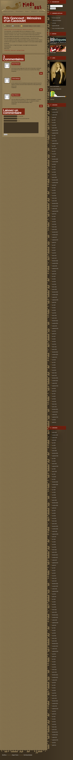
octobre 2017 (54, 237)
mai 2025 (54, 122)
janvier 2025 (54, 127)
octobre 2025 (54, 114)
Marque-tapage (58, 49)
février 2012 (54, 404)
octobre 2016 (54, 265)
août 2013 (54, 359)
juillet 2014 (54, 333)
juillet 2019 (54, 185)
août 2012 (54, 388)
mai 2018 (54, 219)
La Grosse (54, 23)
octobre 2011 (54, 414)
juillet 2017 (54, 242)
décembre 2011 (55, 409)
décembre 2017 (55, 232)
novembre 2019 (55, 182)
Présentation (20, 11)
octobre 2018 (54, 208)
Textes (27, 11)
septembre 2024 (55, 133)
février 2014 (54, 346)
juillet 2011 (54, 422)
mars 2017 (54, 252)
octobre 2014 (54, 325)
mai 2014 (54, 661)
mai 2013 (54, 687)
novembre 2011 (55, 411)
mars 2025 (54, 125)
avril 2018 (54, 221)
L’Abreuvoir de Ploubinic (56, 20)
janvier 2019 (54, 200)
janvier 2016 (54, 289)
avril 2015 (54, 310)
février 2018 (54, 226)
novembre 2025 (55, 112)
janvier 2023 (54, 148)
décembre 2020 (55, 159)
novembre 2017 (55, 234)
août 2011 (54, 419)
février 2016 (54, 286)
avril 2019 (54, 515)
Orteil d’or (34, 11)
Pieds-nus (8, 26)
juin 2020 (54, 166)
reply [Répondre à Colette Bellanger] (41, 89)
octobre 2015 (54, 297)
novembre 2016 (55, 263)
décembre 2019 (55, 502)
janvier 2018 (54, 229)
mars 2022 (54, 153)
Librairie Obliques (58, 41)
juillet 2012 (54, 391)
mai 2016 (54, 601)
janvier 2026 (54, 109)
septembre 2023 (55, 143)
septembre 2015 (55, 299)
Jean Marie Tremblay (28, 26)
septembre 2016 (55, 268)
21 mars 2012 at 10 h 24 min (16, 97)
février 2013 (54, 372)
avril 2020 (54, 172)
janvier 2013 (54, 375)
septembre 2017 (55, 239)
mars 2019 (54, 195)
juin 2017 (54, 245)
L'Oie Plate (58, 95)
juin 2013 (54, 362)
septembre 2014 (55, 328)
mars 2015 (54, 312)
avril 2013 (54, 367)
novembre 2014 (55, 323)
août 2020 (54, 164)
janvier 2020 (54, 177)
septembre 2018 (55, 211)
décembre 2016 (55, 260)
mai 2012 (54, 396)
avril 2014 (54, 341)
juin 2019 (54, 187)
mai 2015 (54, 307)
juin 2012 (54, 393)
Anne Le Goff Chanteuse (58, 74)
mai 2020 (54, 169)
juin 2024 (54, 135)
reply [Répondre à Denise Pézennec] (41, 73)
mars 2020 (54, 174)
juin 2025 (54, 120)
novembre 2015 (55, 294)
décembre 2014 (55, 320)
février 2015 (54, 315)
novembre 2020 (55, 161)
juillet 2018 (54, 213)
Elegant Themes (15, 755)
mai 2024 (54, 138)
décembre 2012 (55, 378)
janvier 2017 (54, 258)
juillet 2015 (54, 302)
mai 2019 (54, 190)
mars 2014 (54, 344)
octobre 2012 (54, 383)
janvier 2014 (54, 349)
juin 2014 (54, 336)
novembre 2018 (55, 206)
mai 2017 (54, 247)
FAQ (4, 14)
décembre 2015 (55, 292)
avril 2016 (54, 281)
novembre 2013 (55, 354)
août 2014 (54, 331)
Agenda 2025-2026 (55, 25)
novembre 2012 (55, 380)
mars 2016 (54, 284)
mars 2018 (54, 224)
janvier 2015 (54, 318)
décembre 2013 (55, 352)
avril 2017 (54, 250)
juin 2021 (54, 156)
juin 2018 (54, 216)
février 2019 (54, 198)
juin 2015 (54, 305)
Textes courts (36, 26)
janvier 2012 (54, 406)
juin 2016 (54, 276)
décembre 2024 (55, 130)
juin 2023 (54, 146)
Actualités (42, 11)
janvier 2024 (54, 140)
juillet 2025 (54, 117)
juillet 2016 (54, 273)
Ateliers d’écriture (8, 11)
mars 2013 (54, 370)
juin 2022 (54, 151)
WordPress (4, 755)
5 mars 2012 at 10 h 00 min (16, 66)
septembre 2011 (55, 417)
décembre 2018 (55, 203)
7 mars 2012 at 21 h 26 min (16, 81)
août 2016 (54, 271)
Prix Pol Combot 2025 (56, 17)
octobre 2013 (54, 357)
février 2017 (54, 255)
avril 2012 (54, 398)
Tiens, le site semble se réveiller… (58, 28)
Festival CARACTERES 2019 (55, 89)
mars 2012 (54, 401)
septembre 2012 (55, 385)
